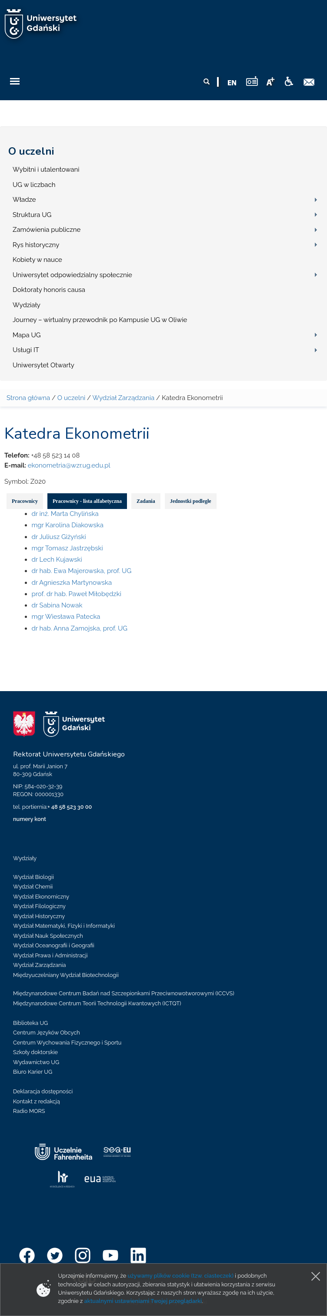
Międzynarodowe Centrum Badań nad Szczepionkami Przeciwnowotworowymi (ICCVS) (123, 993)
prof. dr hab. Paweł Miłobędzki (76, 594)
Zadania (146, 501)
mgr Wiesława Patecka (66, 617)
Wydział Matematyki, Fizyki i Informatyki (64, 926)
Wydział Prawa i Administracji (50, 955)
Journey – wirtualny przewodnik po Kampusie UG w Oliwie (100, 320)
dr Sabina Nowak (57, 605)
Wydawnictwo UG (36, 1062)
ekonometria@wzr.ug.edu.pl (69, 465)
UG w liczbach (34, 185)
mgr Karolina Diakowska (67, 525)
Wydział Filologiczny (39, 906)
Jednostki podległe (190, 501)
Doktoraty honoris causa (49, 290)
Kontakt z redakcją (36, 1101)
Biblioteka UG (30, 1023)
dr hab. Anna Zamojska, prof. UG (80, 628)
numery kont (29, 819)
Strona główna (28, 398)
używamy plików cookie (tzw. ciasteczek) (180, 1275)
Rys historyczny (36, 245)
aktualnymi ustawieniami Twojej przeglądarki (143, 1301)
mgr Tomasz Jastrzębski (67, 548)
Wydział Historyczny (39, 916)
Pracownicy (25, 501)
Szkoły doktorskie (35, 1052)
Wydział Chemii (33, 886)
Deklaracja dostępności (43, 1091)
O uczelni (31, 151)
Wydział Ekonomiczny (41, 896)
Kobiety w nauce (37, 260)
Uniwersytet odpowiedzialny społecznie (72, 275)
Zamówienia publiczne (46, 230)
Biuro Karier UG (32, 1071)
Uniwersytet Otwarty (43, 365)
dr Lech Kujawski (57, 559)
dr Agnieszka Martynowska (72, 583)
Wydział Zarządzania (123, 398)
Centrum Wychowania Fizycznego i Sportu (67, 1042)
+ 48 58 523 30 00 (69, 807)
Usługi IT (26, 350)
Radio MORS (29, 1111)
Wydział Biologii (33, 877)
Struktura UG (32, 215)
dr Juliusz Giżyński (59, 537)
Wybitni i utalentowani (46, 169)
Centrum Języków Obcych (46, 1032)
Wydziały (26, 305)
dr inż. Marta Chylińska (65, 514)
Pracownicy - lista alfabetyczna (87, 501)
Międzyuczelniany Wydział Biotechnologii (66, 975)
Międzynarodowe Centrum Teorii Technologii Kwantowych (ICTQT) (97, 1003)
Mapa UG (27, 335)
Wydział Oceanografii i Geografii (53, 945)
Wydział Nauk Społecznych (48, 936)
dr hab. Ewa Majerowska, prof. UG (82, 571)
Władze (24, 200)
